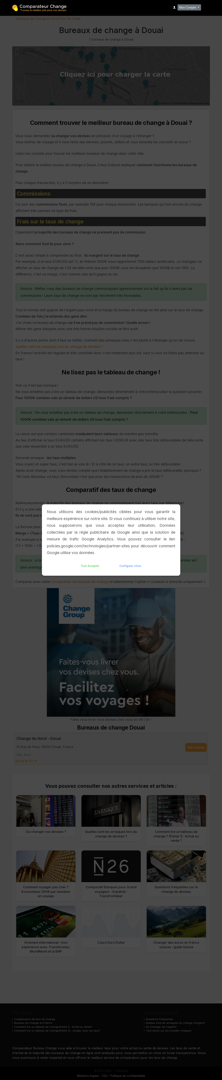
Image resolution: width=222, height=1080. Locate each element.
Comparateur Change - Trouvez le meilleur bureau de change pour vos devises (39, 7)
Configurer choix (130, 566)
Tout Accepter (90, 566)
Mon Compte (188, 7)
